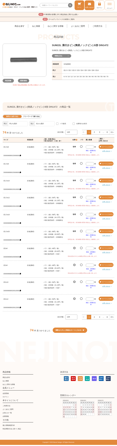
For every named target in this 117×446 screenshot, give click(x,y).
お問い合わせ (89, 5)
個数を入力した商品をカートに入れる (69, 331)
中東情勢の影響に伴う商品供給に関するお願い (58, 14)
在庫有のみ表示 (81, 125)
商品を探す (19, 27)
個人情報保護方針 (9, 426)
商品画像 (9, 82)
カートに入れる (106, 148)
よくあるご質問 (78, 27)
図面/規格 (24, 82)
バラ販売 (63, 125)
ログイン (99, 5)
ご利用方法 (97, 27)
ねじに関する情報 (55, 27)
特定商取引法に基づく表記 (12, 430)
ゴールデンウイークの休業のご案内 (58, 20)
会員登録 (6, 394)
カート (79, 5)
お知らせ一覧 (7, 414)
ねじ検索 (36, 27)
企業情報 (6, 417)
